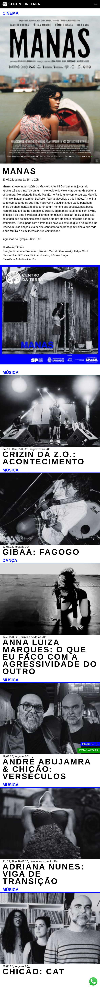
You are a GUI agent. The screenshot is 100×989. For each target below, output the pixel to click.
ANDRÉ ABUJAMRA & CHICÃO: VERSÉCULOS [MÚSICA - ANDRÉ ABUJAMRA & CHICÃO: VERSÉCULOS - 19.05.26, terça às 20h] (47, 769)
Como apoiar (88, 750)
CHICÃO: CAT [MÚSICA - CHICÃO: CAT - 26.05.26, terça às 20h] (34, 971)
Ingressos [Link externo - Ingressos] (90, 744)
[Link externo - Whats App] (93, 982)
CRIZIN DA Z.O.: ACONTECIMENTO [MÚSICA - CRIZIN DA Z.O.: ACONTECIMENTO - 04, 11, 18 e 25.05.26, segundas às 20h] (44, 458)
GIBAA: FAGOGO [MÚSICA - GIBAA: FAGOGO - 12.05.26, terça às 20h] (41, 552)
